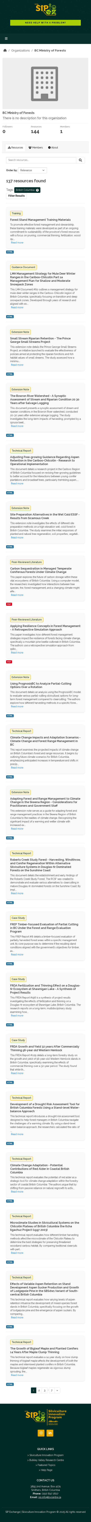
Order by (11, 170)
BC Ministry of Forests (50, 50)
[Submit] (80, 160)
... (48, 1389)
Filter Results (16, 195)
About (53, 147)
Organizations (20, 50)
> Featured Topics (45, 1465)
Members (36, 147)
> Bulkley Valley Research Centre (45, 1460)
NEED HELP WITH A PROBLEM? (45, 23)
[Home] (5, 50)
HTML (10, 252)
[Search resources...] (41, 160)
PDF (9, 604)
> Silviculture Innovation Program (45, 1455)
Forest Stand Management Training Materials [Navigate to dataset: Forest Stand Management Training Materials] (40, 219)
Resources (15, 147)
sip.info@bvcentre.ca (49, 1497)
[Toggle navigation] (6, 38)
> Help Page (45, 1470)
